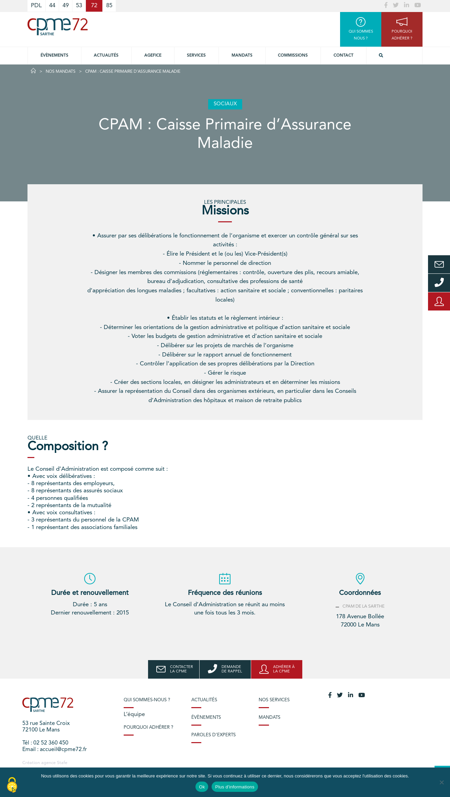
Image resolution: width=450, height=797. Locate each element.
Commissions (293, 56)
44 (52, 6)
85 (109, 6)
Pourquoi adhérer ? (148, 727)
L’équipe (134, 714)
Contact (343, 56)
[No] (441, 782)
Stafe (62, 763)
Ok (202, 786)
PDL (36, 6)
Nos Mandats (61, 72)
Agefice (152, 56)
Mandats (242, 56)
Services (196, 56)
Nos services (274, 700)
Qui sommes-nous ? (147, 700)
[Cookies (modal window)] (12, 785)
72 (94, 6)
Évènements (54, 56)
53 (79, 6)
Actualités (106, 56)
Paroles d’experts (213, 735)
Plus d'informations (234, 786)
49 (66, 6)
